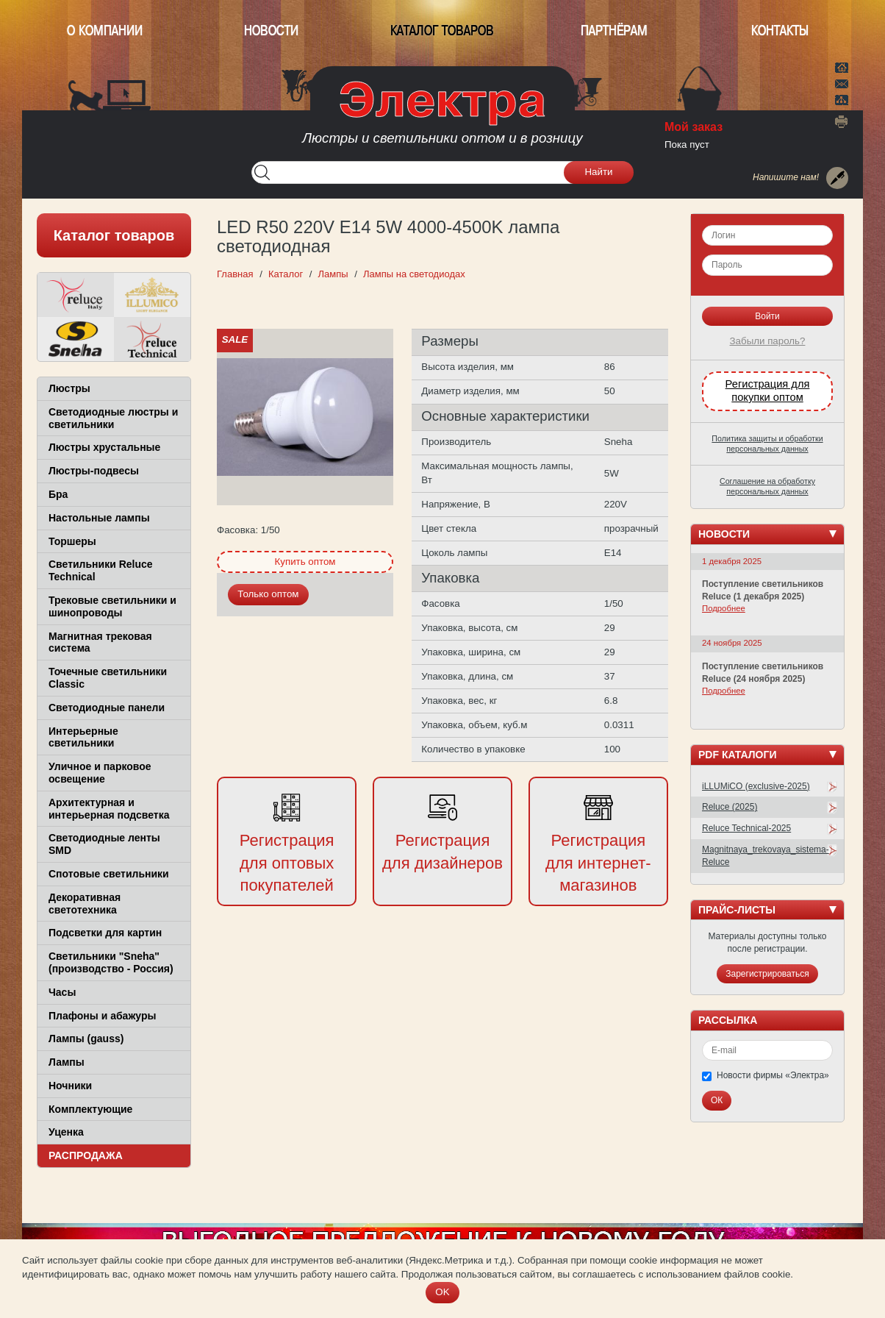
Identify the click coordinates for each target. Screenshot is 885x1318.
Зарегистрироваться (767, 974)
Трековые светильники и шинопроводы (112, 606)
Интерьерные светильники (83, 737)
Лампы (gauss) (86, 1038)
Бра (58, 494)
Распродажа (86, 1155)
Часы (62, 992)
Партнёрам (614, 30)
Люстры (69, 388)
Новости (271, 30)
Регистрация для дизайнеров (442, 851)
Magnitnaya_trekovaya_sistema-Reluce (765, 855)
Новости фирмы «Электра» (773, 1075)
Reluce (75, 295)
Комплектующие (90, 1109)
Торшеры (72, 541)
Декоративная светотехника (85, 903)
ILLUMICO (152, 295)
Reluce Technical (152, 339)
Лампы (67, 1062)
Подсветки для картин (105, 932)
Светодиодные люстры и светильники (113, 418)
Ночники (70, 1085)
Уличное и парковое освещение (100, 772)
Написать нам (841, 81)
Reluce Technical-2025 (746, 828)
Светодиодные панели (107, 707)
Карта (841, 98)
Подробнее (723, 608)
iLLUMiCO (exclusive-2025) (756, 786)
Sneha (75, 339)
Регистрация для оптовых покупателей (287, 863)
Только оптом (267, 593)
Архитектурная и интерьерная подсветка (109, 809)
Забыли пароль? (768, 340)
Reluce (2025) (729, 807)
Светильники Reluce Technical (101, 570)
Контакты (780, 30)
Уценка (66, 1132)
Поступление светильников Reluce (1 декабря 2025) (762, 590)
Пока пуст (686, 144)
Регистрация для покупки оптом (767, 390)
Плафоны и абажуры (102, 1016)
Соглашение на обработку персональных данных (767, 486)
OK (442, 1291)
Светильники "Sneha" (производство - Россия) (111, 962)
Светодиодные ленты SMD (104, 844)
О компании (105, 30)
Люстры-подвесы (94, 471)
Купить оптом (304, 561)
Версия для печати (841, 121)
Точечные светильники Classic (108, 678)
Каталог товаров (442, 30)
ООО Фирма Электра (442, 117)
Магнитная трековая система (100, 642)
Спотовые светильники (109, 874)
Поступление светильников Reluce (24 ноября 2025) (762, 672)
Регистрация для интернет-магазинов (598, 863)
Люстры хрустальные (104, 447)
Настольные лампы (99, 518)
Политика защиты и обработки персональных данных (767, 443)
